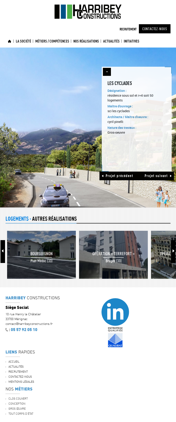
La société (23, 41)
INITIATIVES (131, 41)
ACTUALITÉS (111, 41)
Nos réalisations (86, 41)
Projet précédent (119, 176)
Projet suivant (156, 176)
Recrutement (128, 29)
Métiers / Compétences (52, 41)
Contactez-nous (154, 29)
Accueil (9, 41)
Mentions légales (21, 381)
